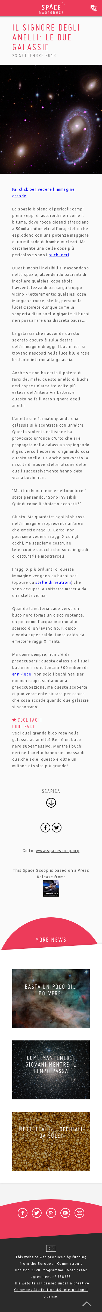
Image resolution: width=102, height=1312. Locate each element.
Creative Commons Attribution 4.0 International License (51, 1289)
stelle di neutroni (53, 582)
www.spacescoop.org (57, 851)
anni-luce (22, 674)
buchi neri (59, 255)
